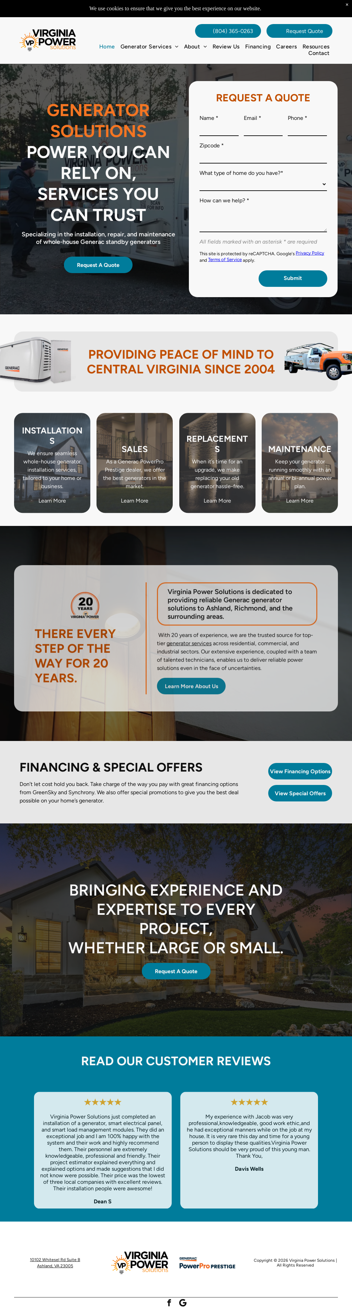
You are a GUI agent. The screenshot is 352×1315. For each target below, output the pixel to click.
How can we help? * (224, 200)
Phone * (297, 118)
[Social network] (183, 1303)
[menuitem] (107, 46)
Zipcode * (212, 145)
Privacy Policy (310, 253)
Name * (209, 118)
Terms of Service (225, 259)
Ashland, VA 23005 (55, 1265)
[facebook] (169, 1303)
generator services (189, 654)
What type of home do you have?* (241, 173)
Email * (252, 118)
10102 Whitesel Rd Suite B (55, 1259)
